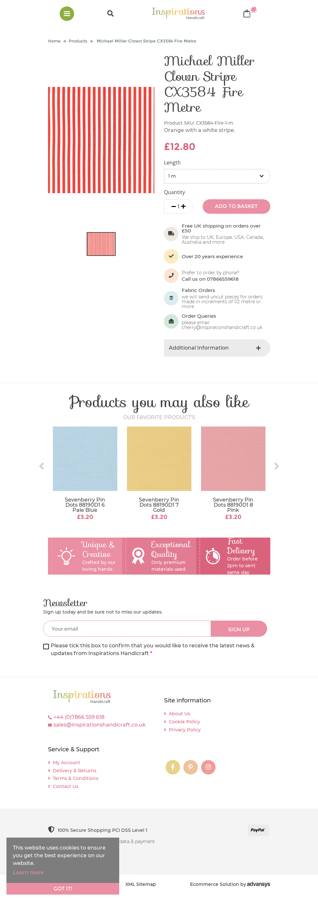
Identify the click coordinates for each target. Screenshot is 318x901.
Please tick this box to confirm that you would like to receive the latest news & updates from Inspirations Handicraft (153, 649)
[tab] (217, 348)
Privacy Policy (185, 730)
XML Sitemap (140, 884)
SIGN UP (239, 629)
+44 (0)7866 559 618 (78, 717)
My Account (66, 762)
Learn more (28, 872)
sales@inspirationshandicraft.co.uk (99, 725)
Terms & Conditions (75, 778)
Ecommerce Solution (214, 884)
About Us (179, 714)
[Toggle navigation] (67, 13)
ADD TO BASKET (236, 206)
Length (172, 162)
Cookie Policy (184, 722)
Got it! (62, 889)
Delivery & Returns (74, 771)
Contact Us (65, 786)
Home (54, 40)
